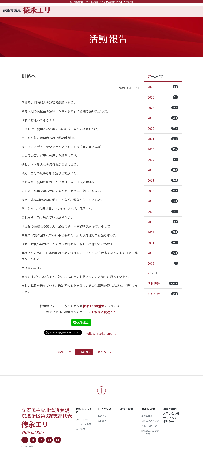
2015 (162, 201)
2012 (162, 232)
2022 (162, 128)
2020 (162, 149)
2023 (162, 118)
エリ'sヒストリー (84, 424)
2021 (162, 138)
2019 (162, 159)
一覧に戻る (84, 352)
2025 (162, 97)
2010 (162, 253)
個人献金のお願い (150, 421)
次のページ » (106, 352)
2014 (162, 211)
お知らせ (162, 294)
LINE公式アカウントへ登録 (150, 432)
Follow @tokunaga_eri (101, 333)
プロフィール (82, 419)
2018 (162, 170)
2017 (162, 180)
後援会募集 (146, 416)
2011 (162, 242)
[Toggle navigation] (197, 10)
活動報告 (162, 283)
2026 (162, 87)
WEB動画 (80, 429)
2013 (162, 222)
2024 (162, 107)
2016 (162, 190)
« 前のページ (63, 352)
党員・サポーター (150, 426)
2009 (162, 263)
